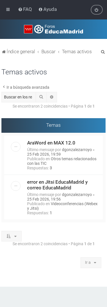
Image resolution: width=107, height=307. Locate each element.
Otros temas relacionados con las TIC (61, 160)
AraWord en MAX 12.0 (51, 142)
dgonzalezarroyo (77, 149)
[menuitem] (26, 9)
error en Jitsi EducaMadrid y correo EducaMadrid (57, 184)
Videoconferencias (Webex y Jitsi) (62, 205)
